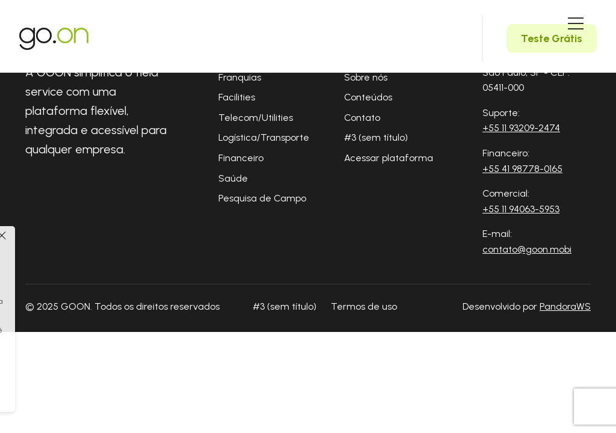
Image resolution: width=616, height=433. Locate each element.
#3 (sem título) (376, 137)
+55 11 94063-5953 (520, 209)
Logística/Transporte (263, 137)
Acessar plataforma (388, 158)
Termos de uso (364, 306)
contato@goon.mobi (526, 249)
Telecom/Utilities (255, 117)
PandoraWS (565, 307)
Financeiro (240, 158)
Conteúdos (368, 97)
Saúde (233, 178)
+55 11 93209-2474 (521, 128)
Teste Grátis (551, 38)
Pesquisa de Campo (262, 198)
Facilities (236, 97)
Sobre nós (365, 77)
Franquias (239, 77)
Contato (362, 117)
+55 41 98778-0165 (522, 168)
